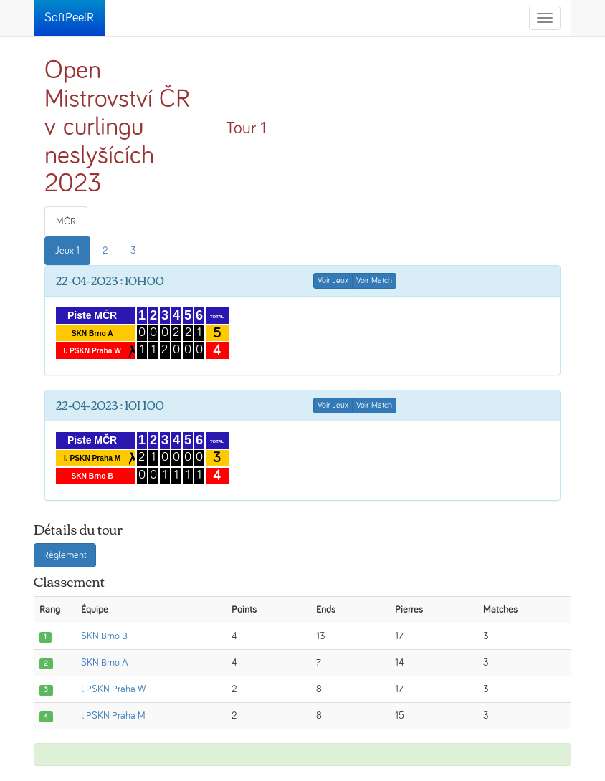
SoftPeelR (69, 17)
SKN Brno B (104, 636)
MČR (66, 221)
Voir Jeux (333, 281)
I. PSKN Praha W (113, 689)
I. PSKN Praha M (113, 716)
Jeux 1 (67, 251)
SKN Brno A (104, 663)
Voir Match (374, 281)
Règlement (65, 555)
